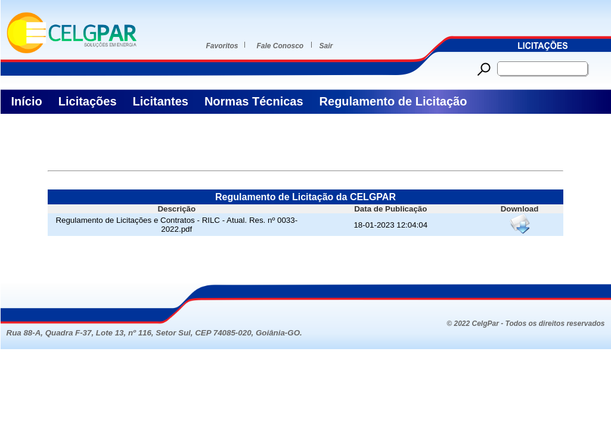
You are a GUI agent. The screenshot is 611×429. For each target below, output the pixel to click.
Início (26, 101)
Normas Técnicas (253, 101)
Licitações (87, 101)
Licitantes (160, 101)
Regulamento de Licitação (393, 101)
